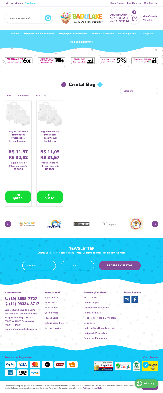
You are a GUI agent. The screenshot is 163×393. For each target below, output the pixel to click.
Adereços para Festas (102, 33)
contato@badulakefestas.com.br (21, 309)
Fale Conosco (134, 3)
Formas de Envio (92, 293)
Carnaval (14, 33)
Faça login (30, 3)
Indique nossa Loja (54, 303)
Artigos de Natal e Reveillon (38, 33)
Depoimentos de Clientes (96, 288)
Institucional (52, 273)
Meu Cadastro (151, 3)
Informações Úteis (95, 273)
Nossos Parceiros (53, 308)
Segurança (89, 303)
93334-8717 (124, 21)
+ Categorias (146, 33)
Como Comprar (91, 283)
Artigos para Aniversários (72, 33)
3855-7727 (123, 18)
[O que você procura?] (48, 18)
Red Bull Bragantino (81, 42)
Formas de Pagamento (95, 318)
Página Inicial (51, 278)
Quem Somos (117, 3)
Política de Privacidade (95, 313)
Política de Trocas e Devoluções (100, 298)
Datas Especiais (127, 33)
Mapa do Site (51, 288)
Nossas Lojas (51, 298)
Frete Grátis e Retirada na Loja (99, 308)
